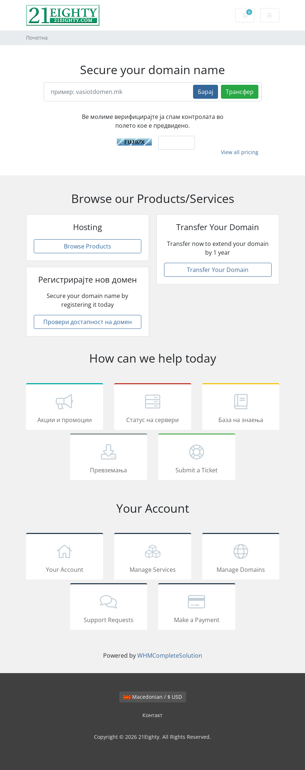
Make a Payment (196, 608)
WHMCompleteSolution (169, 655)
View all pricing (239, 152)
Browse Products (87, 246)
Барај (205, 92)
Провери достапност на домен (87, 322)
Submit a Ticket (196, 458)
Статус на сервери (152, 408)
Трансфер (240, 92)
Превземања (108, 458)
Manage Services (152, 557)
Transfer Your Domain (217, 270)
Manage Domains (240, 557)
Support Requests (108, 608)
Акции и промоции (64, 408)
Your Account (64, 557)
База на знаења (240, 408)
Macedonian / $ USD (152, 696)
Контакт (152, 715)
